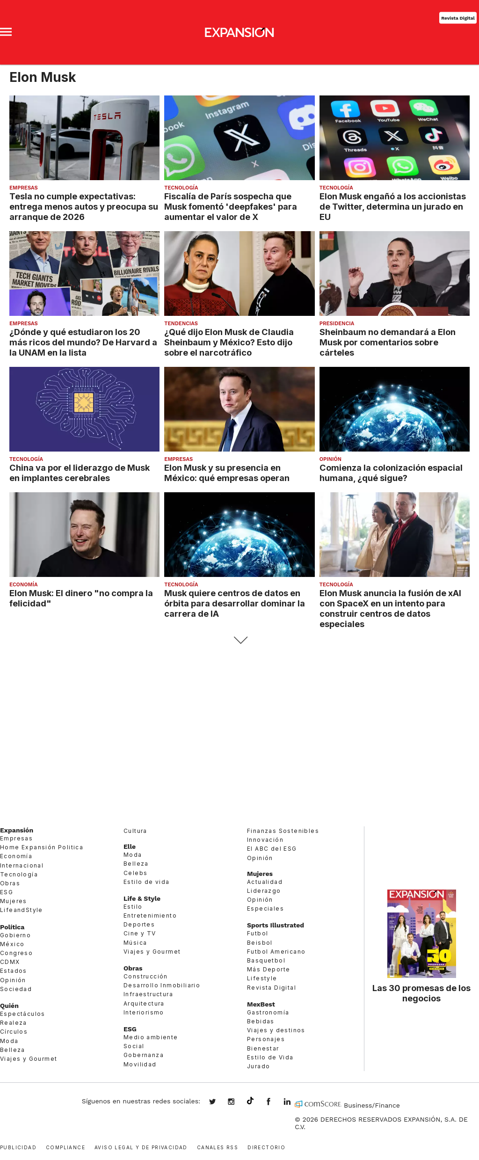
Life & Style (141, 898)
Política (12, 927)
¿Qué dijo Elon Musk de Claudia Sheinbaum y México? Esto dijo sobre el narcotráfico (229, 342)
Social (133, 1046)
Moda (9, 1040)
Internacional (22, 865)
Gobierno (15, 935)
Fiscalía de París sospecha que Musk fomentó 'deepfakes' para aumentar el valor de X (230, 206)
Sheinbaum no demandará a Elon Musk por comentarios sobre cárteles (387, 342)
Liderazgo (264, 890)
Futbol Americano (276, 951)
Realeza (13, 1022)
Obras (10, 883)
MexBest (261, 1004)
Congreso (16, 952)
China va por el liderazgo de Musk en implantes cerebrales (79, 472)
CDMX (10, 961)
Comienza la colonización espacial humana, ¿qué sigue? (391, 472)
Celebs (135, 872)
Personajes (266, 1039)
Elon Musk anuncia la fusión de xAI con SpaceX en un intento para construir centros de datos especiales (390, 608)
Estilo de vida (146, 881)
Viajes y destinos (276, 1030)
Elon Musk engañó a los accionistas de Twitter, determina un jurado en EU (392, 206)
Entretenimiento (150, 915)
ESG (6, 892)
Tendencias (181, 324)
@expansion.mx (250, 1101)
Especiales (265, 908)
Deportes (139, 924)
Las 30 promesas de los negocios (421, 993)
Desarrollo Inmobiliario (161, 985)
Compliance (65, 1147)
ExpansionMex (275, 1102)
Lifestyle (262, 978)
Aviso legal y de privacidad (141, 1147)
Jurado (258, 1066)
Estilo (132, 906)
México (12, 944)
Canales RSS (217, 1147)
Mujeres (13, 901)
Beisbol (260, 942)
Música (135, 942)
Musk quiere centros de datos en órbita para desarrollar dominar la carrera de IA (234, 603)
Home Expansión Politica (41, 847)
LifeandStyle (21, 909)
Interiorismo (143, 1012)
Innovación (265, 839)
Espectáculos (22, 1013)
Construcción (145, 976)
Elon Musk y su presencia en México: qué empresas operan (227, 472)
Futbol (257, 933)
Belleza (12, 1049)
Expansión (16, 830)
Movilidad (140, 1064)
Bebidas (261, 1021)
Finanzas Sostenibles (283, 830)
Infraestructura (148, 994)
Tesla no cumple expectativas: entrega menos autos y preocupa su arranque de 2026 (83, 206)
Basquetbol (266, 960)
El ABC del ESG (272, 848)
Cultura (135, 830)
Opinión (330, 459)
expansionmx (219, 1102)
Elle (129, 846)
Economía (23, 585)
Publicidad (18, 1147)
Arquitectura (144, 1003)
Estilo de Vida (270, 1057)
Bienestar (263, 1048)
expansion (294, 1102)
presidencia (337, 324)
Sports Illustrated (275, 925)
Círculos (14, 1031)
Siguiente (240, 640)
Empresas (23, 188)
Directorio (266, 1147)
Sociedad (16, 988)
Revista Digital (457, 17)
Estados (13, 970)
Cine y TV (139, 933)
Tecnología (181, 188)
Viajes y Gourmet (28, 1058)
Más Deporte (268, 969)
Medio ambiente (150, 1037)
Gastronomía (268, 1012)
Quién (9, 1005)
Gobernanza (143, 1054)
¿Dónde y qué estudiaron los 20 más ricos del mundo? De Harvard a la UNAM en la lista (83, 342)
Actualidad (265, 881)
